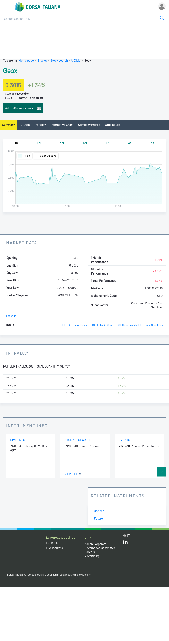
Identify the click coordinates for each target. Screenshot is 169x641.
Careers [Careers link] (90, 552)
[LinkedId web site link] (125, 543)
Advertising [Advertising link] (92, 556)
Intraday (40, 124)
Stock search (59, 60)
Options (99, 511)
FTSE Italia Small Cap (150, 325)
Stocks (42, 60)
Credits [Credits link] (87, 574)
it (128, 535)
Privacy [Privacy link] (61, 574)
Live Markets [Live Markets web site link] (54, 548)
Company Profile (89, 124)
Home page (26, 60)
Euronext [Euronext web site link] (52, 543)
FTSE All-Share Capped (75, 325)
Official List (112, 124)
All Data (25, 124)
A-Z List (76, 60)
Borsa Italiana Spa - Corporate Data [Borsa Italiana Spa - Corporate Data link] (25, 574)
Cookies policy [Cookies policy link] (74, 574)
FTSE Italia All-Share (102, 325)
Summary (8, 124)
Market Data (21, 242)
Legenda (11, 315)
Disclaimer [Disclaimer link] (50, 574)
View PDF (73, 474)
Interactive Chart (62, 124)
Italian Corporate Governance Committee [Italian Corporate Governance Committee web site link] (100, 546)
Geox (10, 70)
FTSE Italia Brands (126, 325)
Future (98, 518)
